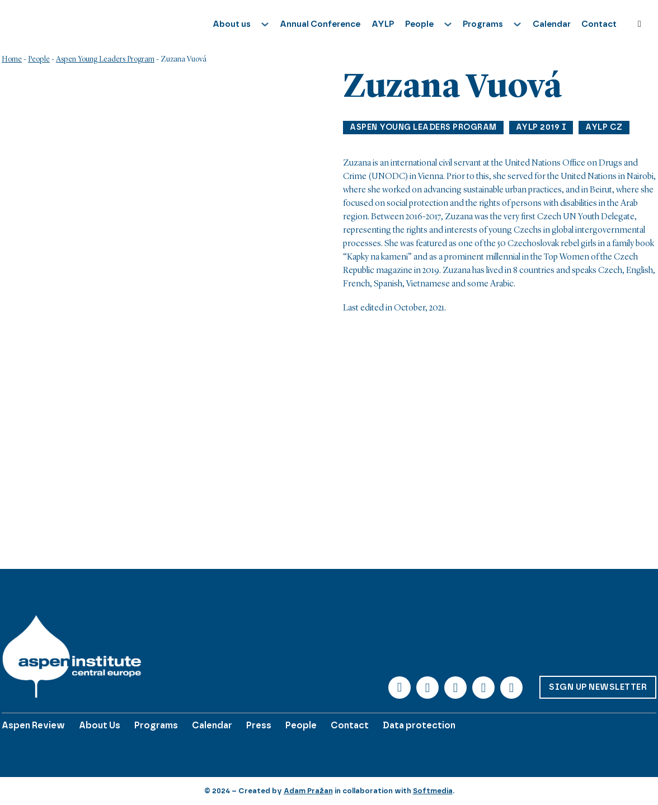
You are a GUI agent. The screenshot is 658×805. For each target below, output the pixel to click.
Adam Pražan (308, 791)
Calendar (552, 24)
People (39, 59)
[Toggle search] (639, 24)
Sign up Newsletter (598, 687)
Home (12, 59)
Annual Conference (320, 24)
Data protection (419, 725)
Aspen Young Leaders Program (105, 59)
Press (258, 725)
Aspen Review (33, 725)
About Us (99, 725)
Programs (156, 725)
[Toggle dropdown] (265, 24)
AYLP (383, 24)
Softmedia (433, 791)
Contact (599, 24)
